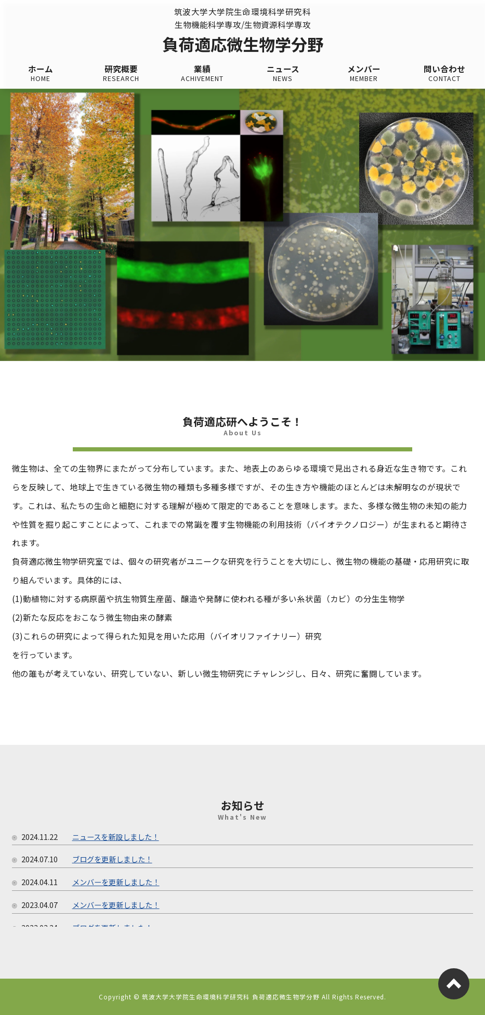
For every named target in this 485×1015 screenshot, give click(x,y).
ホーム (40, 73)
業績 (202, 73)
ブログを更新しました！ (112, 858)
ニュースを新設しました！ (115, 836)
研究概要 (121, 73)
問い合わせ (445, 73)
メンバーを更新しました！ (116, 881)
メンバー (363, 73)
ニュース (283, 73)
